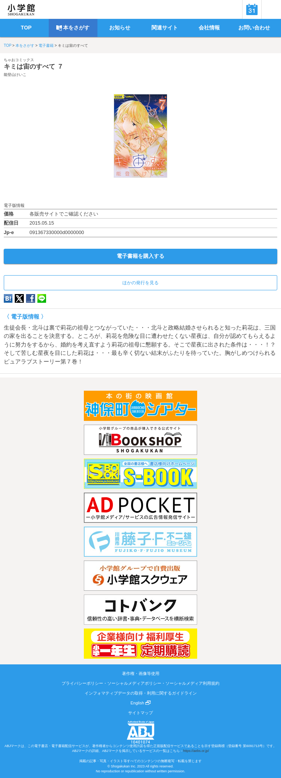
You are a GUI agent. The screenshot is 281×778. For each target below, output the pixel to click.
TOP (7, 45)
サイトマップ (140, 712)
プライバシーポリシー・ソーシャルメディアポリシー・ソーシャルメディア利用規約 (140, 683)
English (140, 703)
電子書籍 (46, 45)
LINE (41, 298)
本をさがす (24, 45)
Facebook (30, 298)
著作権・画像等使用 (140, 673)
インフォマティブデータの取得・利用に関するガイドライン (141, 693)
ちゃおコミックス (19, 60)
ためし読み (140, 190)
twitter (19, 298)
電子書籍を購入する (140, 256)
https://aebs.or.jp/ (196, 751)
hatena (8, 298)
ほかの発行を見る (140, 282)
